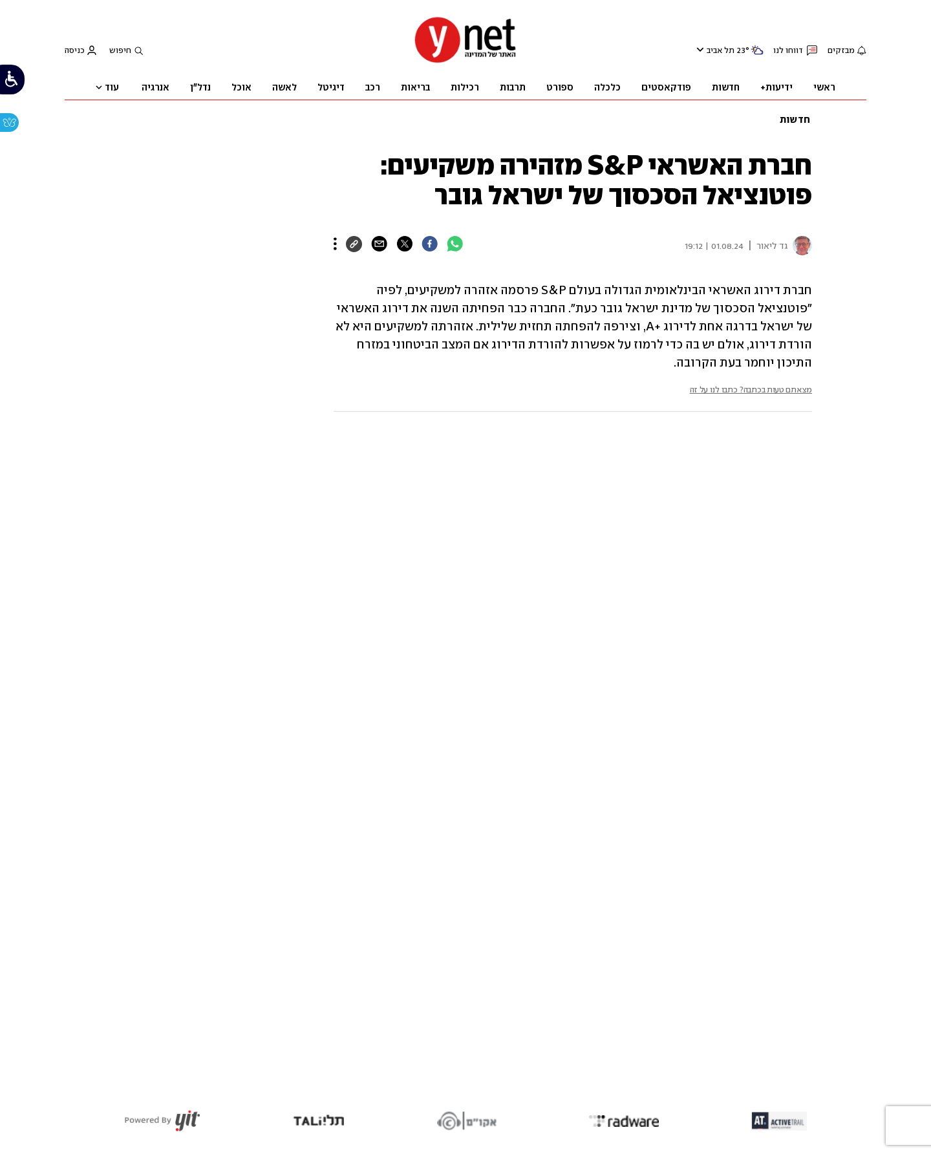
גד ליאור (771, 245)
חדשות (795, 119)
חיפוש (120, 50)
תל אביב (720, 50)
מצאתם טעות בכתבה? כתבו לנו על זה (751, 389)
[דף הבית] (465, 61)
